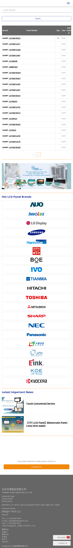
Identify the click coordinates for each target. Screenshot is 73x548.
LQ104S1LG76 (14, 136)
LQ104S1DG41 (15, 124)
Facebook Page (8, 496)
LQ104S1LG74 (14, 141)
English (4, 532)
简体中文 (5, 534)
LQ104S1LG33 (14, 84)
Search (38, 18)
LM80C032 (13, 67)
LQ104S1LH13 (14, 107)
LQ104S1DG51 (15, 78)
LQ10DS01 (13, 101)
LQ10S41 (12, 130)
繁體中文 (5, 529)
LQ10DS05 (13, 61)
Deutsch (5, 541)
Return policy (7, 501)
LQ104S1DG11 (15, 113)
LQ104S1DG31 (15, 96)
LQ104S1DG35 (15, 147)
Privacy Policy (7, 499)
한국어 (4, 539)
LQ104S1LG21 (14, 90)
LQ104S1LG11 (14, 44)
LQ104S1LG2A (15, 50)
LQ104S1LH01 (14, 55)
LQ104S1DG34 (15, 73)
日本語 (4, 537)
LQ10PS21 (13, 118)
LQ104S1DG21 (15, 38)
